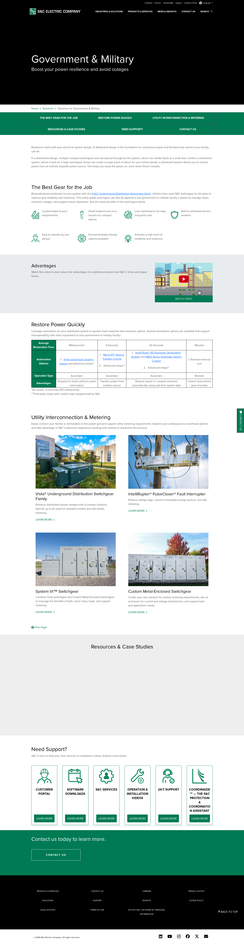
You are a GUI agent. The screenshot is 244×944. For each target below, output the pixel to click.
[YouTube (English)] (169, 936)
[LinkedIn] (160, 936)
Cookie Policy (196, 900)
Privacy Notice (196, 891)
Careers (158, 3)
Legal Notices (47, 909)
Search (206, 11)
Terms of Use (97, 909)
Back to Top (228, 912)
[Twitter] (197, 936)
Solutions (48, 108)
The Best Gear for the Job (59, 118)
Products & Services (140, 11)
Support (179, 3)
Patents (147, 900)
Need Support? (132, 129)
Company (149, 3)
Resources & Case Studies (66, 129)
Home (34, 108)
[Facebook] (188, 936)
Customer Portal (190, 3)
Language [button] (205, 3)
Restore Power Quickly (115, 118)
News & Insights (167, 11)
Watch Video (183, 298)
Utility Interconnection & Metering (178, 118)
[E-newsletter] (206, 936)
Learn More (44, 519)
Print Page (39, 627)
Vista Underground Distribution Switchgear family (121, 193)
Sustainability (168, 3)
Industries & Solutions (109, 11)
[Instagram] (179, 936)
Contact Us (188, 11)
